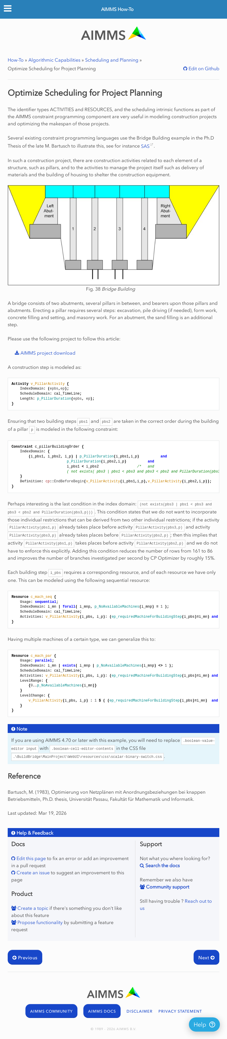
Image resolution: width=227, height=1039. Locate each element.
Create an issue (32, 872)
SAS (145, 146)
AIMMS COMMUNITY (51, 1011)
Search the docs (162, 865)
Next (206, 957)
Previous (25, 957)
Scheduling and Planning (111, 60)
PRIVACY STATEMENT (180, 1011)
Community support (167, 886)
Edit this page (30, 858)
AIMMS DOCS (102, 1011)
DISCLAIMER (140, 1011)
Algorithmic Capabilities (54, 60)
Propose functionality (39, 922)
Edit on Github (203, 68)
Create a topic (32, 908)
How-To (16, 60)
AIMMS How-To (117, 9)
